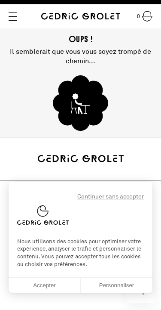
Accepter (44, 285)
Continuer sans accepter (110, 196)
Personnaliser (116, 285)
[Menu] (13, 16)
